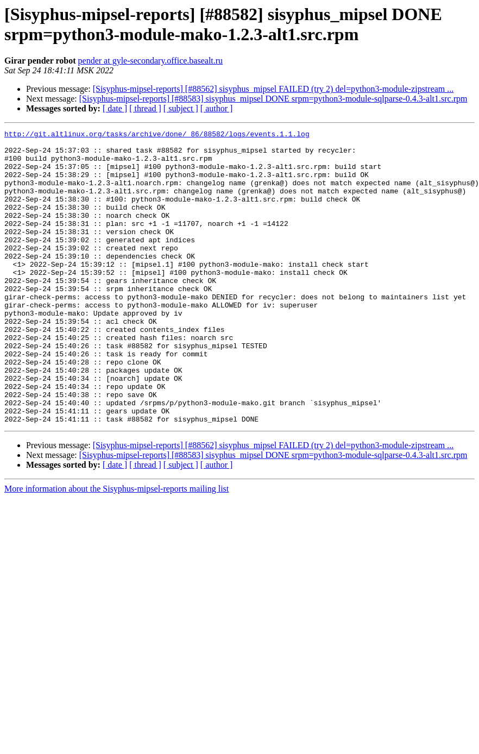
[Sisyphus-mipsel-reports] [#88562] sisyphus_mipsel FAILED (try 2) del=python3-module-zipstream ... (273, 88)
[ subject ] (180, 108)
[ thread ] (145, 108)
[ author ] (216, 108)
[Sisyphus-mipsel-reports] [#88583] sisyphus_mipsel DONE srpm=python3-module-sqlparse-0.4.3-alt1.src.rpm (273, 98)
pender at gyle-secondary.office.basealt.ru (150, 60)
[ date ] (115, 108)
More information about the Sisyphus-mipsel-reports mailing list (116, 547)
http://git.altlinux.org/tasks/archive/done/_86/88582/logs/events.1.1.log (157, 135)
